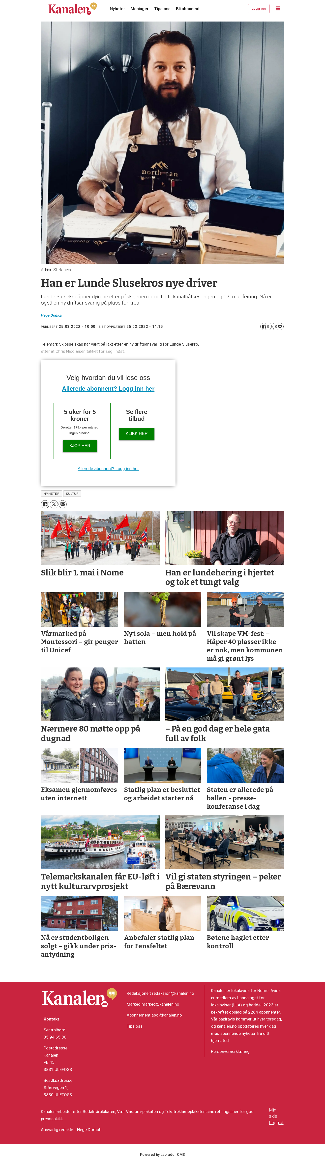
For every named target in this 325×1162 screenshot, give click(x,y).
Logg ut (276, 1122)
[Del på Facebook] (264, 326)
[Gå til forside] (72, 8)
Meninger (139, 8)
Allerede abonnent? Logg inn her (108, 388)
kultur (72, 494)
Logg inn (259, 8)
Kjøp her (79, 445)
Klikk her (137, 433)
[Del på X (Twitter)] (272, 326)
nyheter (52, 494)
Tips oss (162, 8)
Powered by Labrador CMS (162, 1155)
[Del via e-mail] (280, 326)
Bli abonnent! (188, 8)
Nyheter (117, 8)
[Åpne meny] (278, 8)
